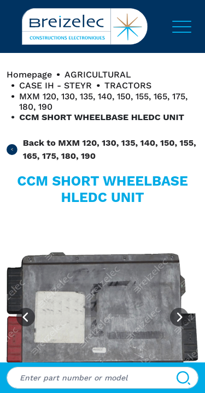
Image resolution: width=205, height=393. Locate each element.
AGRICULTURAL (98, 74)
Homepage (29, 74)
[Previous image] (25, 317)
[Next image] (179, 317)
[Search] (183, 378)
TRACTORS (127, 85)
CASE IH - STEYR (55, 85)
